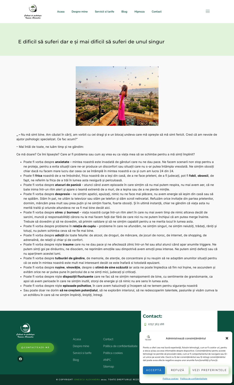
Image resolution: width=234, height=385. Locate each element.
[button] (227, 338)
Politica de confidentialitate (193, 378)
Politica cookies (170, 378)
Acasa (60, 11)
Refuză (177, 370)
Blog (124, 11)
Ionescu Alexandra (87, 379)
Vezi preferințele (209, 370)
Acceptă (154, 370)
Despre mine (80, 11)
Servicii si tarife (104, 11)
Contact (157, 11)
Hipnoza (139, 11)
